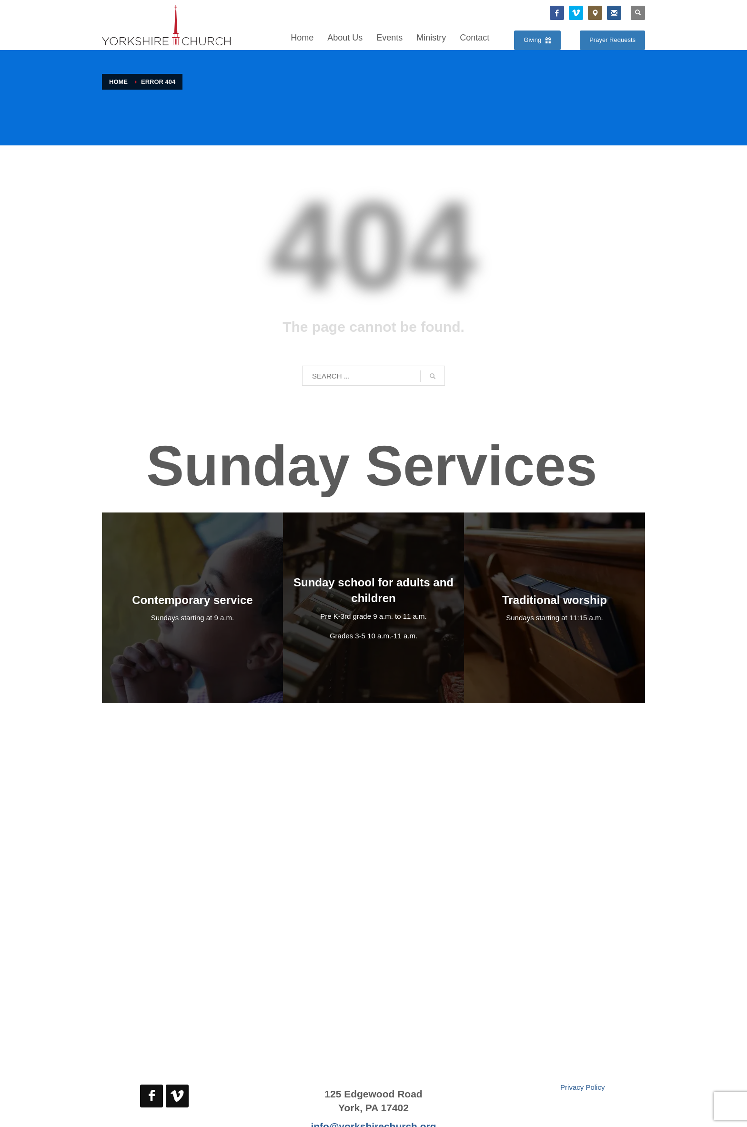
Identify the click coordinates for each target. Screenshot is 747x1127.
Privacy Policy (582, 1087)
